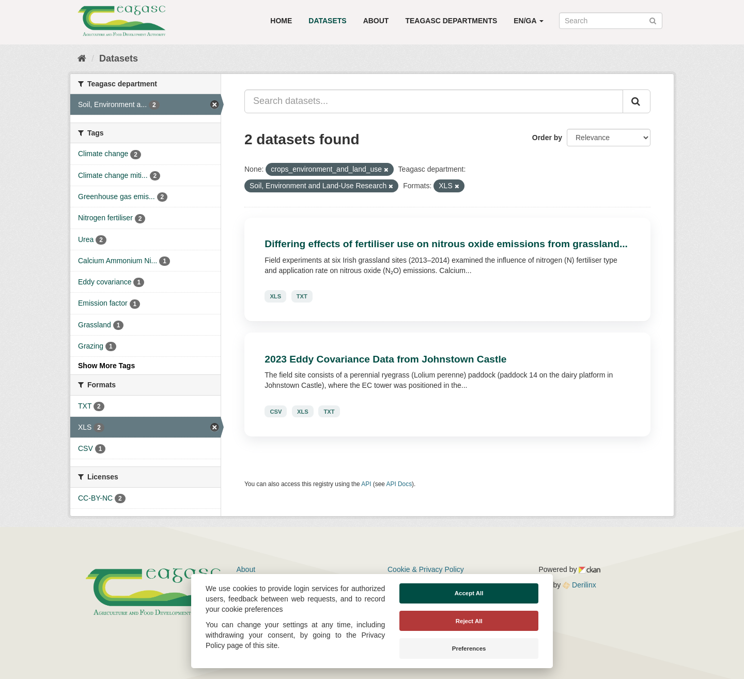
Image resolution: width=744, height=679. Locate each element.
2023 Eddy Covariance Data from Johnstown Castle (385, 359)
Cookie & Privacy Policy (426, 569)
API (366, 484)
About (376, 21)
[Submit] (652, 20)
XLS (275, 296)
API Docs (399, 484)
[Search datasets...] (433, 101)
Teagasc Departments (451, 21)
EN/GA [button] (529, 21)
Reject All (469, 621)
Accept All (469, 593)
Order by (547, 137)
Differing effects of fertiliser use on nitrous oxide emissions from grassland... (446, 243)
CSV (276, 411)
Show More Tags (106, 365)
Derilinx (579, 585)
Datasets (327, 21)
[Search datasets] (610, 20)
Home (281, 21)
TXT (302, 296)
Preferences (469, 648)
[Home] (82, 58)
